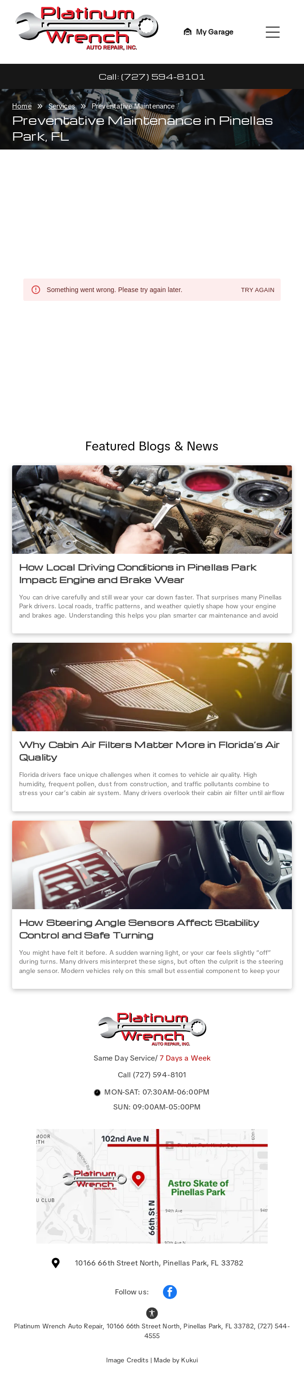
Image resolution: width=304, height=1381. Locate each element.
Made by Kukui (176, 1360)
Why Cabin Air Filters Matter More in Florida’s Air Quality (149, 750)
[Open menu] (273, 32)
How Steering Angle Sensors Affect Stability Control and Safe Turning (139, 928)
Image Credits (127, 1360)
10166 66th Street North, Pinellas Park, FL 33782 (159, 1263)
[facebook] (170, 1293)
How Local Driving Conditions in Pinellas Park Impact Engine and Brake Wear (137, 573)
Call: (109, 76)
